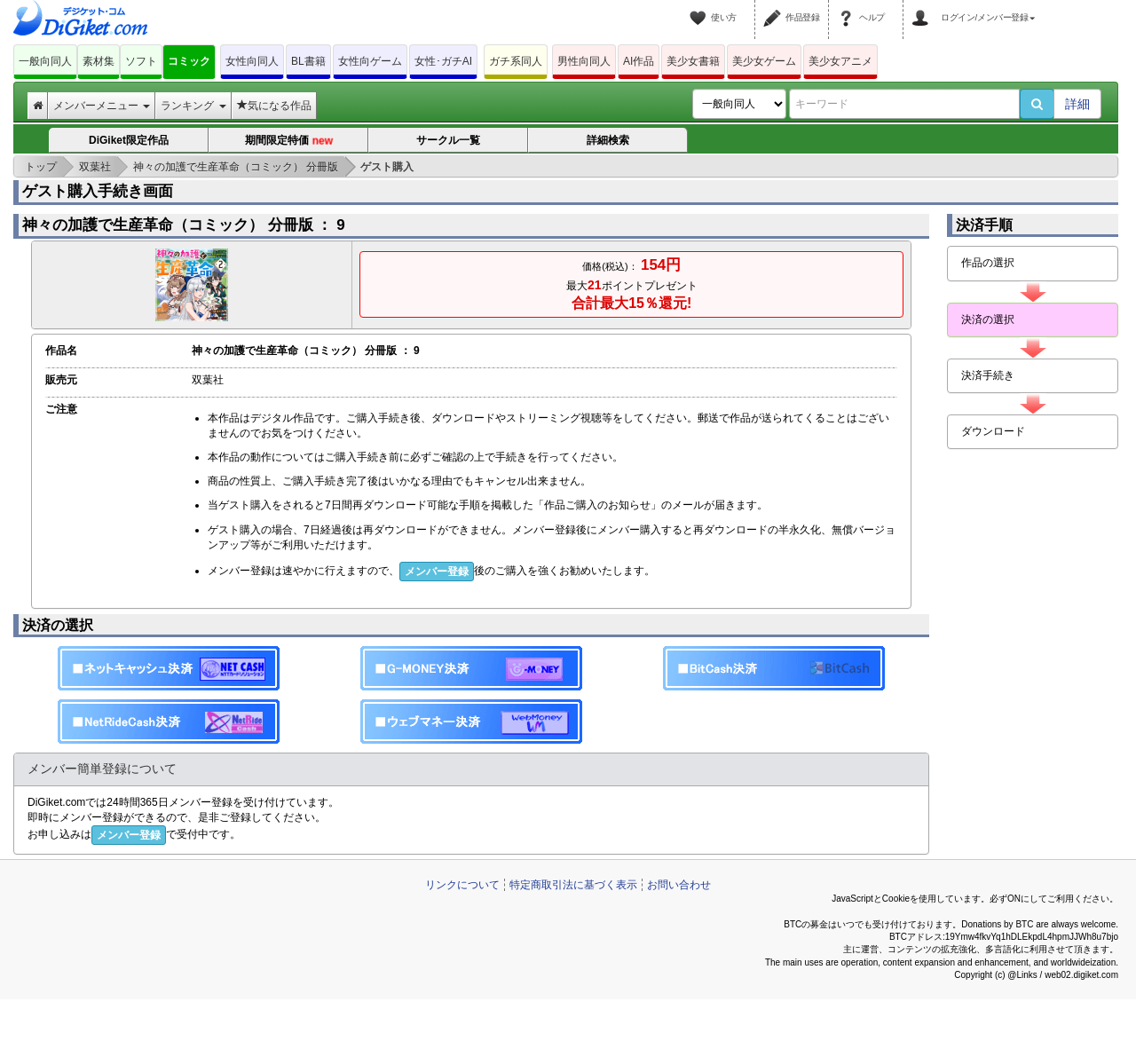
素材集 (98, 61)
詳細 (1077, 104)
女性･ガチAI (443, 61)
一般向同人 (45, 61)
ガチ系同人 (515, 61)
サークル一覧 (448, 140)
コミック (189, 61)
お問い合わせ (679, 885)
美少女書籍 (693, 61)
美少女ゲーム (764, 61)
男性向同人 (584, 61)
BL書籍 (308, 61)
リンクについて (462, 885)
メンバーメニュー (101, 105)
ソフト (141, 61)
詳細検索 (608, 140)
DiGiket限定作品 (129, 140)
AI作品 (638, 61)
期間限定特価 (289, 140)
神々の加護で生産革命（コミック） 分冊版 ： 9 (183, 225)
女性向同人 (252, 61)
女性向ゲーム (370, 61)
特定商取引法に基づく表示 (573, 885)
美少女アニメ (840, 61)
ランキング (193, 105)
